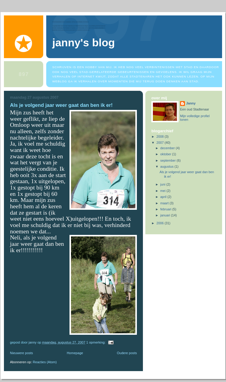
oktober (166, 154)
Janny (190, 103)
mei (163, 191)
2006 (161, 223)
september (168, 160)
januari (165, 215)
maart (165, 203)
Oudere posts (127, 353)
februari (166, 209)
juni (163, 184)
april (163, 197)
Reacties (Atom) (45, 362)
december (168, 148)
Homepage (75, 353)
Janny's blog (83, 43)
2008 (161, 136)
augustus (167, 166)
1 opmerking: (96, 342)
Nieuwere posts (21, 353)
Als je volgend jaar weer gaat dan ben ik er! (61, 105)
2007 (161, 142)
